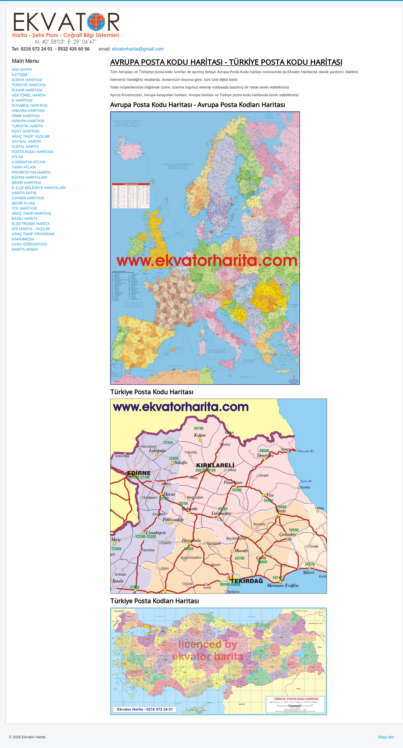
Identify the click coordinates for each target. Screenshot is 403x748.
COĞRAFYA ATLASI (28, 162)
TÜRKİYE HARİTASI (29, 85)
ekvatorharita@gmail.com (138, 49)
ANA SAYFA (22, 69)
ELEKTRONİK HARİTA (31, 224)
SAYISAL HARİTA (26, 141)
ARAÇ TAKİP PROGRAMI (33, 234)
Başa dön (386, 737)
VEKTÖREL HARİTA (29, 95)
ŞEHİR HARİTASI (26, 182)
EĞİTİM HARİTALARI (29, 177)
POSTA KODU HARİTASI (32, 152)
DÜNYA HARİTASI (27, 80)
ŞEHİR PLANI (23, 203)
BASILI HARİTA (25, 218)
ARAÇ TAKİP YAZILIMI (30, 136)
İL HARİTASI (22, 100)
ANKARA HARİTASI (28, 110)
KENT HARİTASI (25, 131)
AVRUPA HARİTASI (28, 121)
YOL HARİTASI (24, 208)
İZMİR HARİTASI (26, 116)
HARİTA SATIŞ (24, 193)
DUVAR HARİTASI (27, 90)
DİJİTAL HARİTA (25, 146)
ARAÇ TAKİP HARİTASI (31, 213)
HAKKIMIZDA (23, 239)
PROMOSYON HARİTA (31, 172)
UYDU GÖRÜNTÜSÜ (29, 244)
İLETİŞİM (19, 75)
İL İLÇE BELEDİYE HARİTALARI (39, 188)
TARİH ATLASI (24, 167)
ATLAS (17, 157)
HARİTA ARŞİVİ (25, 249)
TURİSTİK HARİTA (27, 126)
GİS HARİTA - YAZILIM (31, 229)
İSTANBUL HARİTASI (29, 105)
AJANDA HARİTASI (28, 198)
